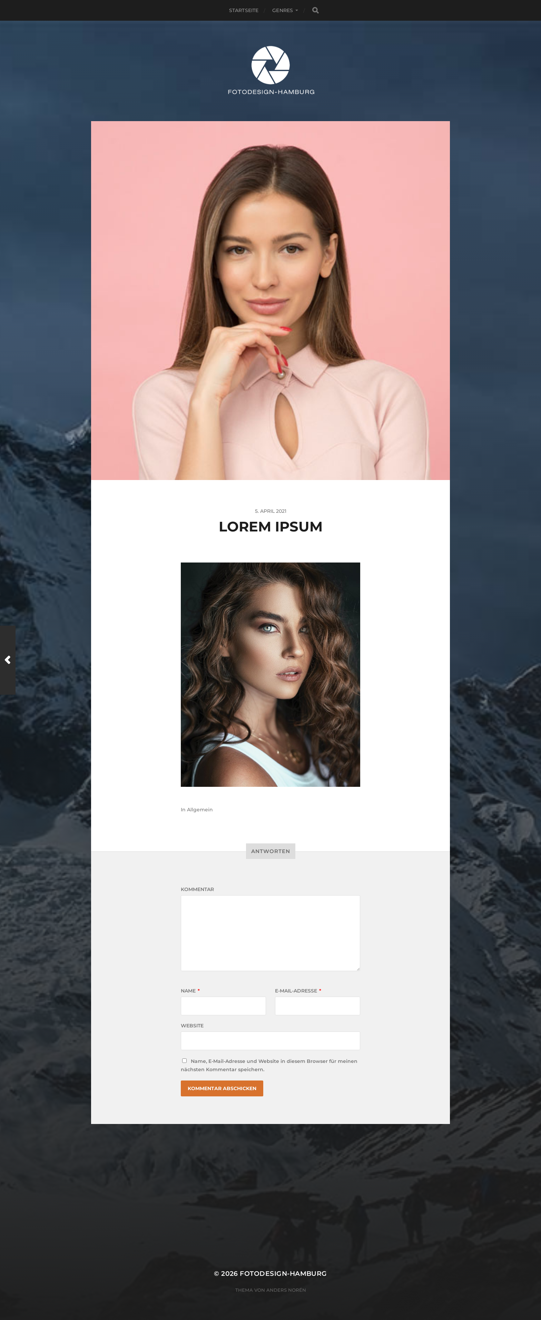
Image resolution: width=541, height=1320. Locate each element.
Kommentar (197, 889)
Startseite (243, 10)
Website (192, 1026)
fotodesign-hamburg (283, 1274)
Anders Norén (286, 1290)
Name (190, 991)
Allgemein (200, 809)
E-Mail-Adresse (298, 991)
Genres (282, 10)
